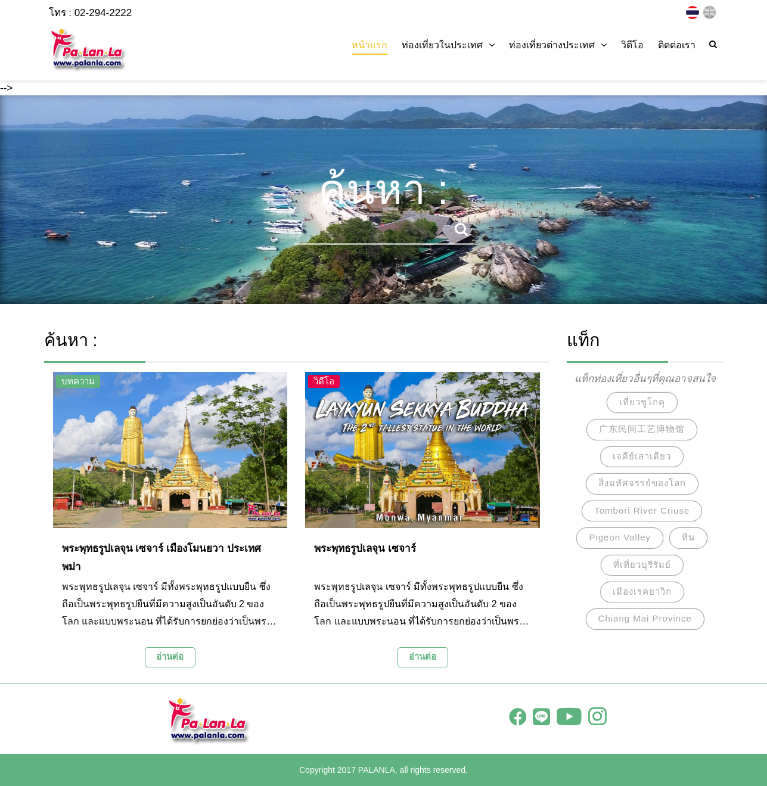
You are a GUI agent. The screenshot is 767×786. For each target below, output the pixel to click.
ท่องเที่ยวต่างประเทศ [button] (558, 45)
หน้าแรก (369, 45)
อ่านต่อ (170, 656)
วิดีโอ (632, 45)
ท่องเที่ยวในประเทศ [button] (448, 45)
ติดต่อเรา (676, 45)
